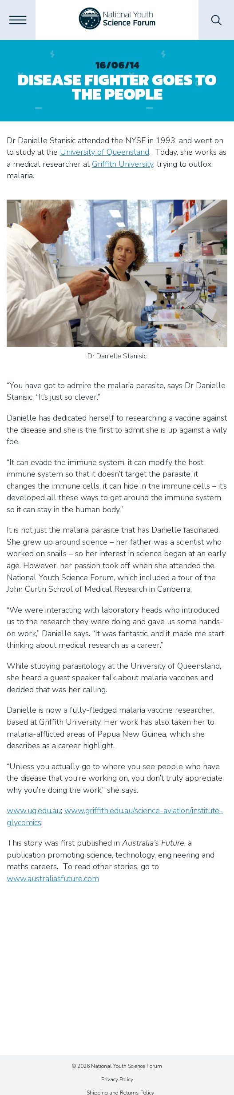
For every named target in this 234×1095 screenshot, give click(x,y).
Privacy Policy (117, 1079)
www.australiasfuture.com (53, 878)
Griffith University (122, 164)
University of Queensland (104, 152)
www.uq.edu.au (34, 810)
